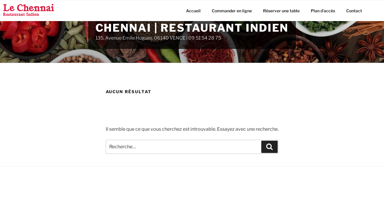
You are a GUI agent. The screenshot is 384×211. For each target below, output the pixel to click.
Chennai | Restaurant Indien (192, 27)
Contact (354, 10)
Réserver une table (281, 10)
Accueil (193, 10)
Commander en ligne (232, 10)
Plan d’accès (323, 10)
